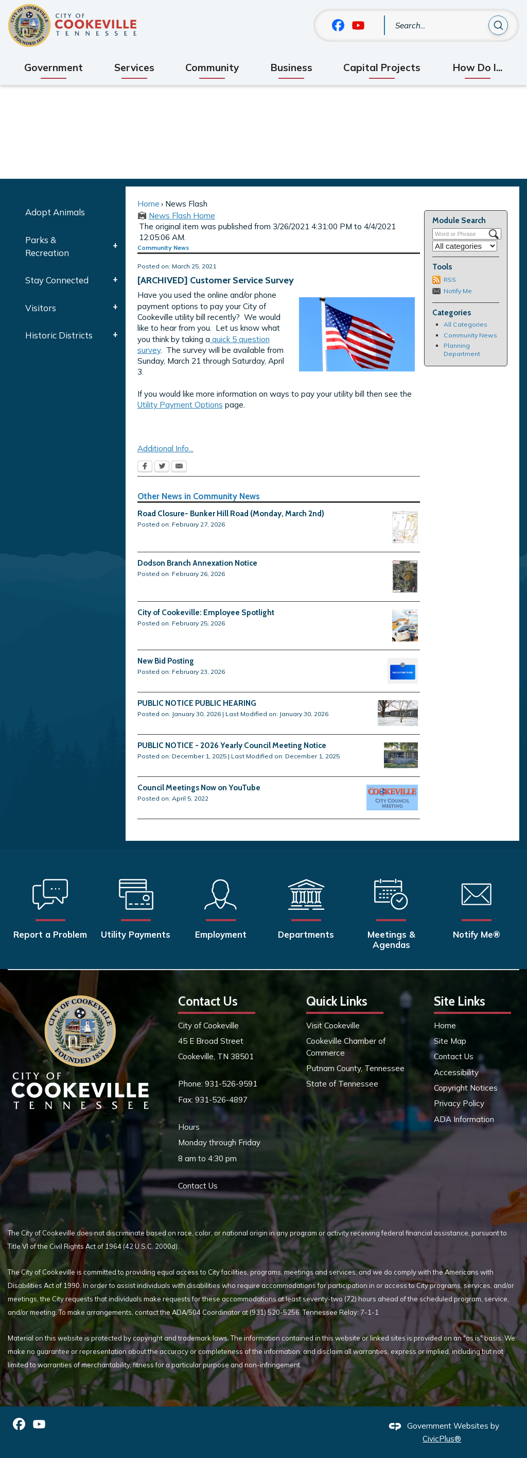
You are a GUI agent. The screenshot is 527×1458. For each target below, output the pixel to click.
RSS (450, 279)
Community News (470, 335)
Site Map (450, 1041)
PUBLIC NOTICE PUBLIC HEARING (196, 703)
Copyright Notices (466, 1088)
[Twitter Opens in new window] (161, 467)
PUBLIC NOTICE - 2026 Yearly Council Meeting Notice (231, 745)
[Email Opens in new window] (179, 467)
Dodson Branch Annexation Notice (197, 563)
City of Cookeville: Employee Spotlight (205, 612)
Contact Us (198, 1186)
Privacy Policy (459, 1103)
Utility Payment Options (180, 405)
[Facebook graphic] (338, 25)
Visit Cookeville (333, 1025)
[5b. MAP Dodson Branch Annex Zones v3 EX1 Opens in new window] (405, 576)
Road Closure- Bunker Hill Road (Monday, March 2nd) (230, 513)
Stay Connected (57, 280)
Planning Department (462, 350)
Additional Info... (165, 448)
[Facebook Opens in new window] (144, 467)
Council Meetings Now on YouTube (198, 787)
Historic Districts (59, 335)
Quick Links (336, 1001)
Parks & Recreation (47, 246)
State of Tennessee (342, 1084)
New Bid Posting (165, 661)
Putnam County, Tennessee (355, 1068)
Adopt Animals (55, 212)
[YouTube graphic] (358, 25)
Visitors (40, 307)
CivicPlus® (442, 1439)
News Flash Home (182, 216)
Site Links (459, 1001)
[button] (498, 26)
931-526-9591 (231, 1084)
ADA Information (464, 1119)
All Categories (465, 324)
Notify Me (458, 291)
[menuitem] (53, 67)
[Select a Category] (464, 246)
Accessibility (456, 1072)
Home (148, 204)
